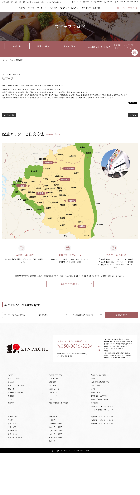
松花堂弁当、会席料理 (99, 433)
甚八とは (66, 9)
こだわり (11, 417)
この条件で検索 (121, 324)
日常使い (11, 459)
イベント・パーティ (15, 479)
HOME (10, 409)
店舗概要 (99, 2)
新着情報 (11, 433)
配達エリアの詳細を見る (70, 293)
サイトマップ (54, 429)
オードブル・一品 (14, 413)
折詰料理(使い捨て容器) (99, 436)
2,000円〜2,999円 (55, 467)
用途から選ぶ (43, 49)
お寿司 (44, 9)
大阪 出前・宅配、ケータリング (102, 463)
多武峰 (132, 124)
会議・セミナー (13, 475)
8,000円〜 (53, 483)
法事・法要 (12, 467)
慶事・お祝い (13, 463)
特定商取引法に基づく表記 (58, 440)
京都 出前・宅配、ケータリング (102, 459)
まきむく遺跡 (10, 124)
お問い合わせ (134, 2)
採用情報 (109, 2)
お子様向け (95, 440)
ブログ (13, 63)
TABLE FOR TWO (55, 409)
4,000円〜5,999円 (55, 475)
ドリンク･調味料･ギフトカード (102, 448)
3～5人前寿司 (95, 421)
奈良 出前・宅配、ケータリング (102, 456)
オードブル (55, 9)
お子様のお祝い (13, 471)
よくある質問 (121, 2)
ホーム (5, 63)
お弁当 (36, 9)
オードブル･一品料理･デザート (102, 444)
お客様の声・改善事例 (101, 9)
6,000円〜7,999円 (55, 479)
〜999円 (52, 459)
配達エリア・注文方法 (81, 9)
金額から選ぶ (69, 49)
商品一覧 (17, 49)
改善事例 (11, 440)
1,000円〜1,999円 (55, 463)
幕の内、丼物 (95, 429)
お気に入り (88, 2)
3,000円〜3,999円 (55, 471)
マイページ (77, 2)
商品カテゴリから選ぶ (98, 409)
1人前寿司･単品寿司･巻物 (100, 417)
